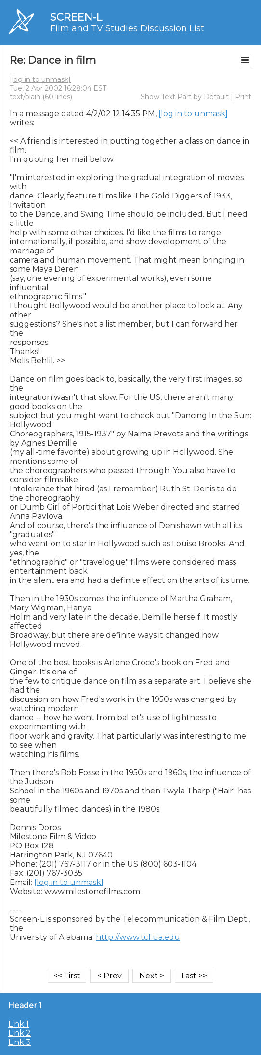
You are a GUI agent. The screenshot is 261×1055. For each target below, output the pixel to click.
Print (243, 96)
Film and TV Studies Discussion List (127, 28)
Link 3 (19, 1042)
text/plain (25, 96)
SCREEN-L (76, 17)
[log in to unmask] (40, 79)
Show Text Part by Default (185, 96)
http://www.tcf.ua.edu (138, 937)
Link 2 (19, 1033)
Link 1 (18, 1024)
